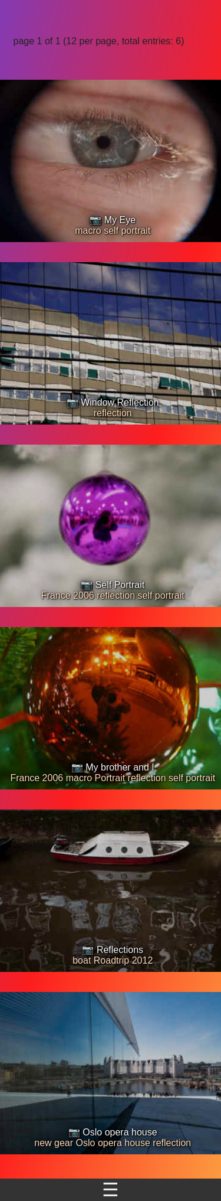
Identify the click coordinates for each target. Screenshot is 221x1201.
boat (81, 960)
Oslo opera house (113, 1143)
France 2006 (67, 595)
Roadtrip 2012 (123, 960)
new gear (53, 1143)
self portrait (127, 231)
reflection (113, 413)
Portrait (110, 778)
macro (88, 231)
